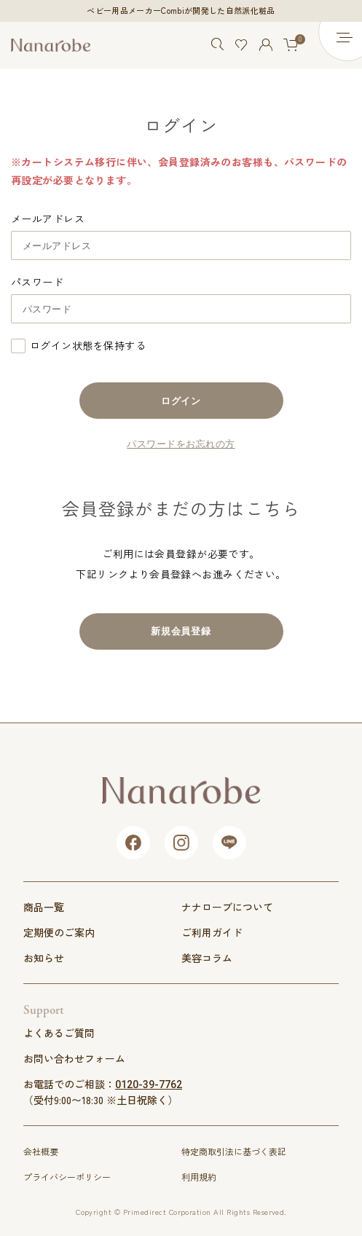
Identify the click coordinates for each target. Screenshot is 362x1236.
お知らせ (43, 957)
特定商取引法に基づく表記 (233, 1151)
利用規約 (198, 1176)
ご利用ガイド (212, 932)
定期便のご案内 (59, 932)
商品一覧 (43, 907)
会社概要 (40, 1151)
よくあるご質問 (59, 1033)
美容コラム (206, 957)
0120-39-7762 (148, 1084)
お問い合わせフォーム (74, 1058)
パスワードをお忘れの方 (181, 443)
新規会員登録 (181, 631)
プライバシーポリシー (67, 1176)
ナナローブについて (227, 907)
